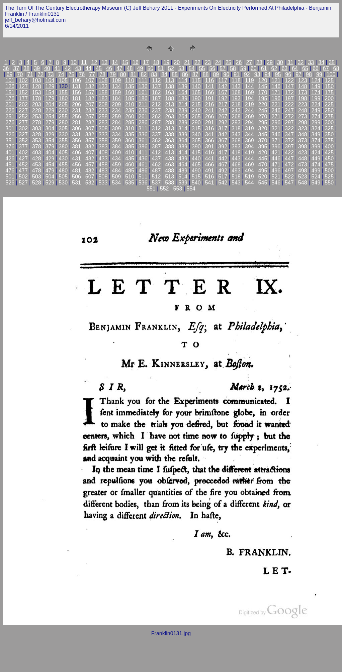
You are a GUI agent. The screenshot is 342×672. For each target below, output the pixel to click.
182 (89, 98)
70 (20, 74)
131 (76, 86)
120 (262, 80)
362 (156, 140)
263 (169, 116)
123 (302, 80)
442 (222, 158)
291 (209, 122)
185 (129, 98)
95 (278, 74)
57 (223, 68)
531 (76, 182)
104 (50, 80)
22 (197, 62)
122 (289, 80)
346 (275, 134)
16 (136, 62)
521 (275, 176)
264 (182, 116)
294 (249, 122)
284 (116, 122)
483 (103, 170)
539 (182, 182)
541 (209, 182)
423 (302, 152)
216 (209, 104)
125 (329, 80)
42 (68, 68)
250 (329, 110)
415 (196, 152)
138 (169, 86)
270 (262, 116)
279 (50, 122)
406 (76, 152)
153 (36, 92)
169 (249, 92)
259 (116, 116)
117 (222, 80)
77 (92, 74)
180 (63, 98)
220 (262, 104)
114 (182, 80)
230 (63, 110)
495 (262, 170)
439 (182, 158)
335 (129, 134)
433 (103, 158)
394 (249, 146)
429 (50, 158)
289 (182, 122)
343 (236, 134)
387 (156, 146)
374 (316, 140)
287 (156, 122)
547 (289, 182)
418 (236, 152)
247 (289, 110)
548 (302, 182)
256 (76, 116)
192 (222, 98)
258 (103, 116)
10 (74, 62)
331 (76, 134)
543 (236, 182)
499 (316, 170)
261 (143, 116)
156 (76, 92)
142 (222, 86)
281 (76, 122)
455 (63, 164)
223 (302, 104)
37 (16, 68)
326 (9, 134)
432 (89, 158)
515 (196, 176)
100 (331, 74)
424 (316, 152)
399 (316, 146)
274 (316, 116)
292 (222, 122)
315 (196, 128)
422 (289, 152)
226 (9, 110)
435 (129, 158)
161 (143, 92)
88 (206, 74)
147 (289, 86)
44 (88, 68)
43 (78, 68)
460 (129, 164)
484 (116, 170)
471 (275, 164)
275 (329, 116)
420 (262, 152)
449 (316, 158)
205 (63, 104)
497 (289, 170)
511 (143, 176)
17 (146, 62)
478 (36, 170)
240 (196, 110)
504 (50, 176)
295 (262, 122)
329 (50, 134)
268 (236, 116)
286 (143, 122)
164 (182, 92)
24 (218, 62)
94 (268, 74)
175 (329, 92)
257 (89, 116)
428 (36, 158)
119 (249, 80)
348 (302, 134)
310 (129, 128)
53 (181, 68)
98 (309, 74)
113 (169, 80)
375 (329, 140)
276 (9, 122)
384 (116, 146)
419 (249, 152)
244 (249, 110)
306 (76, 128)
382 (89, 146)
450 (329, 158)
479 (50, 170)
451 (9, 164)
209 (116, 104)
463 (169, 164)
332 (89, 134)
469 (249, 164)
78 (102, 74)
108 (103, 80)
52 (171, 68)
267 (222, 116)
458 (103, 164)
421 (275, 152)
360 (129, 140)
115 (196, 80)
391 (209, 146)
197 (289, 98)
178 (36, 98)
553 (177, 188)
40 (47, 68)
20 (177, 62)
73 (51, 74)
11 (84, 62)
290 (196, 122)
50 (150, 68)
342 (222, 134)
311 (143, 128)
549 (316, 182)
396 (275, 146)
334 (116, 134)
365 (196, 140)
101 (9, 80)
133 (103, 86)
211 (143, 104)
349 (316, 134)
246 (275, 110)
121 (275, 80)
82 (144, 74)
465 (196, 164)
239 (182, 110)
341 (209, 134)
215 (196, 104)
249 (316, 110)
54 (192, 68)
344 (249, 134)
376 (9, 146)
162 (156, 92)
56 (212, 68)
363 (169, 140)
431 (76, 158)
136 (143, 86)
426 (9, 158)
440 (196, 158)
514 (182, 176)
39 (37, 68)
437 (156, 158)
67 (326, 68)
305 (63, 128)
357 (89, 140)
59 (243, 68)
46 (109, 68)
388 (169, 146)
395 (262, 146)
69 (10, 74)
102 (23, 80)
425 (329, 152)
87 (195, 74)
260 (129, 116)
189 (182, 98)
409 (116, 152)
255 (63, 116)
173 (302, 92)
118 (236, 80)
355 (63, 140)
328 (36, 134)
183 (103, 98)
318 (236, 128)
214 (182, 104)
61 (264, 68)
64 (295, 68)
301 (9, 128)
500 (329, 170)
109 (116, 80)
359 (116, 140)
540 (196, 182)
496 (275, 170)
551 (151, 188)
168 (236, 92)
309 (116, 128)
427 (23, 158)
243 (236, 110)
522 (289, 176)
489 (182, 170)
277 (23, 122)
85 (175, 74)
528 (36, 182)
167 (222, 92)
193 (236, 98)
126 (9, 86)
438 (169, 158)
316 (209, 128)
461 (143, 164)
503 (36, 176)
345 (262, 134)
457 (89, 164)
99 (319, 74)
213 (169, 104)
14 (115, 62)
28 (259, 62)
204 (50, 104)
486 (143, 170)
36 (6, 68)
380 (63, 146)
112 (156, 80)
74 (61, 74)
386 (143, 146)
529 (50, 182)
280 (63, 122)
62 (274, 68)
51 (161, 68)
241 (209, 110)
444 (249, 158)
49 (140, 68)
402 (23, 152)
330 (63, 134)
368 (236, 140)
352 (23, 140)
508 (103, 176)
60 (254, 68)
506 (76, 176)
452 (23, 164)
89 (216, 74)
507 (89, 176)
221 (275, 104)
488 (169, 170)
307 (89, 128)
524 (316, 176)
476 (9, 170)
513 (169, 176)
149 (316, 86)
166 (209, 92)
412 (156, 152)
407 (89, 152)
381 (76, 146)
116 (209, 80)
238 (169, 110)
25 (229, 62)
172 (289, 92)
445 (262, 158)
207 (89, 104)
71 (30, 74)
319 (249, 128)
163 (169, 92)
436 (143, 158)
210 (129, 104)
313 (169, 128)
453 (36, 164)
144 (249, 86)
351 (9, 140)
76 (82, 74)
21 (187, 62)
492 (222, 170)
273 (302, 116)
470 (262, 164)
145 (262, 86)
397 (289, 146)
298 (302, 122)
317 (222, 128)
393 (236, 146)
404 (50, 152)
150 (329, 86)
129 (50, 86)
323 (302, 128)
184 (116, 98)
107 (89, 80)
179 (50, 98)
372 (289, 140)
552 (164, 188)
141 (209, 86)
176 (9, 98)
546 (275, 182)
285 (129, 122)
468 (236, 164)
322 (289, 128)
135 (129, 86)
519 (249, 176)
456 (76, 164)
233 (103, 110)
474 (316, 164)
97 (298, 74)
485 (129, 170)
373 (302, 140)
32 (301, 62)
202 (23, 104)
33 (311, 62)
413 (169, 152)
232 (89, 110)
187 (156, 98)
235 (129, 110)
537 (156, 182)
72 (40, 74)
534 (116, 182)
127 (23, 86)
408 (103, 152)
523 (302, 176)
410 (129, 152)
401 (9, 152)
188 (169, 98)
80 (123, 74)
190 (196, 98)
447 (289, 158)
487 (156, 170)
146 (275, 86)
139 (182, 86)
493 (236, 170)
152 (23, 92)
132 (89, 86)
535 (129, 182)
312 (156, 128)
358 (103, 140)
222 (289, 104)
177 (23, 98)
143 (236, 86)
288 (169, 122)
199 (316, 98)
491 (209, 170)
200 (329, 98)
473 (302, 164)
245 (262, 110)
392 (222, 146)
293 (236, 122)
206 (76, 104)
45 (99, 68)
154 (50, 92)
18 (156, 62)
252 (23, 116)
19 (167, 62)
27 (249, 62)
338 (169, 134)
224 (316, 104)
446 (275, 158)
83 (154, 74)
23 (208, 62)
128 (36, 86)
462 (156, 164)
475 (329, 164)
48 (130, 68)
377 (23, 146)
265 (196, 116)
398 (302, 146)
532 (89, 182)
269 (249, 116)
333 (103, 134)
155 (63, 92)
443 (236, 158)
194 (249, 98)
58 (233, 68)
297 (289, 122)
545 (262, 182)
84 (164, 74)
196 (275, 98)
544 (249, 182)
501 (9, 176)
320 (262, 128)
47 (119, 68)
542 (222, 182)
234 (116, 110)
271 (275, 116)
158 (103, 92)
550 (329, 182)
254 (50, 116)
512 (156, 176)
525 (329, 176)
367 (222, 140)
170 (262, 92)
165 (196, 92)
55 (202, 68)
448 (302, 158)
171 (275, 92)
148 (302, 86)
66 (316, 68)
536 (143, 182)
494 (249, 170)
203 (36, 104)
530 (63, 182)
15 (125, 62)
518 (236, 176)
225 (329, 104)
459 (116, 164)
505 (63, 176)
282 (89, 122)
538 (169, 182)
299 (316, 122)
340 (196, 134)
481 (76, 170)
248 (302, 110)
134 (116, 86)
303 (36, 128)
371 (275, 140)
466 (209, 164)
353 (36, 140)
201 (9, 104)
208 (103, 104)
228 (36, 110)
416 (209, 152)
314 (182, 128)
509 (116, 176)
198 (302, 98)
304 (50, 128)
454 (50, 164)
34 (321, 62)
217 (222, 104)
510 (129, 176)
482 (89, 170)
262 (156, 116)
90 (226, 74)
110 (129, 80)
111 (143, 80)
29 (270, 62)
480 (63, 170)
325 (329, 128)
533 (103, 182)
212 (156, 104)
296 (275, 122)
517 (222, 176)
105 (63, 80)
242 (222, 110)
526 (9, 182)
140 (196, 86)
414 (182, 152)
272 (289, 116)
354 (50, 140)
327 (23, 134)
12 (94, 62)
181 (76, 98)
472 (289, 164)
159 (116, 92)
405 (63, 152)
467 (222, 164)
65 (305, 68)
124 (316, 80)
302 (23, 128)
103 (36, 80)
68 (336, 68)
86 (185, 74)
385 (129, 146)
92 (247, 74)
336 (143, 134)
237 (156, 110)
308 (103, 128)
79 (113, 74)
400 (329, 146)
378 (36, 146)
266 (209, 116)
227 (23, 110)
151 (9, 92)
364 (182, 140)
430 (63, 158)
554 (190, 188)
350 (329, 134)
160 (129, 92)
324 (316, 128)
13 (105, 62)
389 (182, 146)
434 (116, 158)
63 (284, 68)
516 (209, 176)
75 (72, 74)
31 (290, 62)
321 (275, 128)
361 (143, 140)
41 (58, 68)
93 (257, 74)
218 (236, 104)
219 (249, 104)
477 (23, 170)
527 (23, 182)
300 (329, 122)
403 (36, 152)
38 (26, 68)
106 (76, 80)
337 (156, 134)
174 (316, 92)
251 (9, 116)
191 (209, 98)
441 (209, 158)
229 (50, 110)
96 (288, 74)
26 (239, 62)
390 (196, 146)
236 (143, 110)
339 (182, 134)
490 (196, 170)
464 (182, 164)
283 (103, 122)
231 (76, 110)
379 (50, 146)
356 (76, 140)
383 (103, 146)
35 (332, 62)
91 (237, 74)
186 (143, 98)
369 (249, 140)
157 (89, 92)
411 (143, 152)
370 (262, 140)
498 (302, 170)
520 (262, 176)
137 (156, 86)
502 (23, 176)
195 (262, 98)
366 (209, 140)
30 (280, 62)
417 (222, 152)
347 (289, 134)
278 (36, 122)
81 (134, 74)
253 (36, 116)
